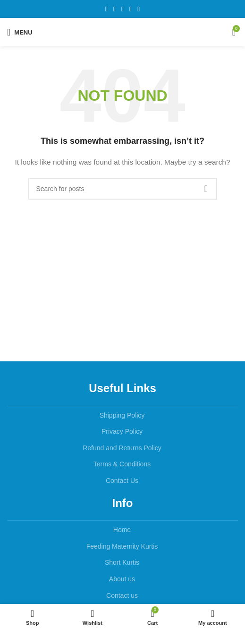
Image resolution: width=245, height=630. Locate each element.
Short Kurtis (122, 562)
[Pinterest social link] (122, 9)
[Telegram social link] (139, 9)
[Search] (122, 189)
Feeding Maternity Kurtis (122, 546)
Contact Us (122, 480)
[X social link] (114, 9)
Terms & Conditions (122, 464)
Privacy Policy (122, 431)
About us (122, 579)
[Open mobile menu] (19, 32)
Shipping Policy (122, 415)
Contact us (122, 595)
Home (122, 530)
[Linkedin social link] (131, 9)
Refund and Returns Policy (122, 448)
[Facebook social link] (106, 9)
